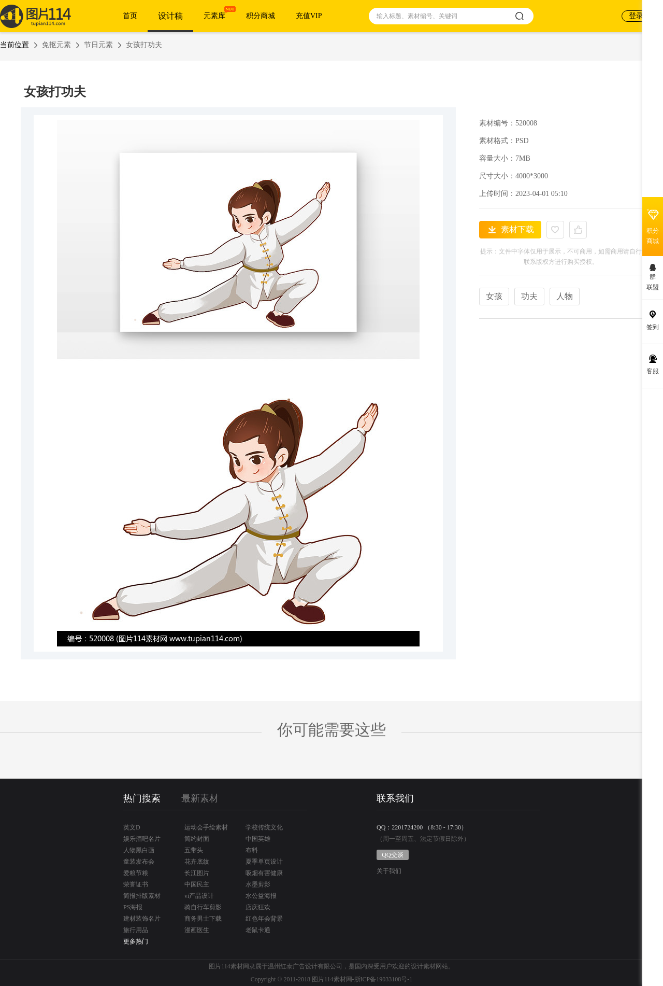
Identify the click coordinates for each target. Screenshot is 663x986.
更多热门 (135, 941)
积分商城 (260, 16)
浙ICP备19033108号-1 (383, 979)
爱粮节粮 (135, 873)
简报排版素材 (142, 895)
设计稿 (170, 15)
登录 (636, 16)
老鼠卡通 (258, 930)
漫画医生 (196, 930)
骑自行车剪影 (203, 907)
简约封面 (196, 838)
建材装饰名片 (142, 918)
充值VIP (309, 16)
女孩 (494, 296)
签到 (652, 327)
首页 (130, 16)
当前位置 (14, 45)
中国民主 (196, 884)
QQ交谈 (392, 854)
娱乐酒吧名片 (142, 838)
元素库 (214, 16)
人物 (564, 296)
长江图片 (196, 873)
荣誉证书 (135, 884)
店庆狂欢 (258, 907)
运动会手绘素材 (206, 827)
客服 (652, 371)
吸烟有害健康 (264, 873)
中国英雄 (258, 838)
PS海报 (132, 907)
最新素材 (200, 798)
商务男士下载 (203, 918)
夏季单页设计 (264, 861)
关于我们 (389, 871)
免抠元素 (56, 45)
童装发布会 (138, 861)
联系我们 (395, 798)
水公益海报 (261, 895)
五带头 (193, 850)
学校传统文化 (264, 827)
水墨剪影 (258, 884)
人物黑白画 (138, 850)
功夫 (529, 296)
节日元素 (98, 45)
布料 (252, 850)
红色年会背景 (264, 918)
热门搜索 (142, 798)
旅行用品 (135, 930)
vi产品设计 (199, 895)
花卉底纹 (196, 861)
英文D (131, 827)
